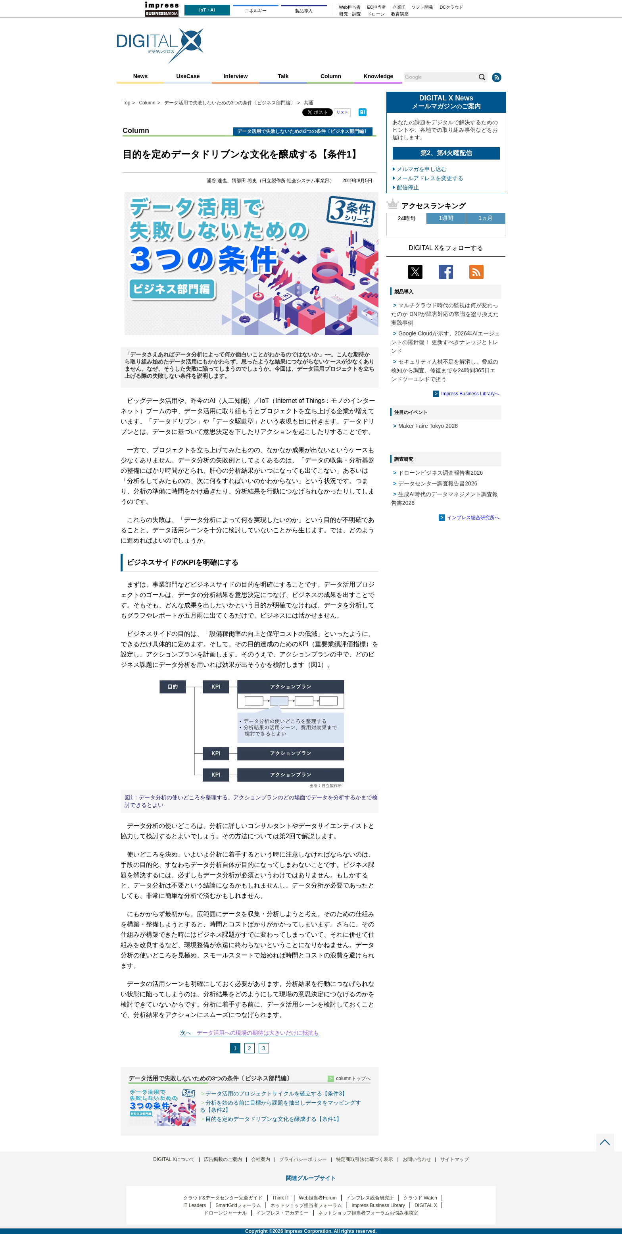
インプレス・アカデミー (282, 1213)
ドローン (376, 14)
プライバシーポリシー (303, 1159)
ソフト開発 (422, 7)
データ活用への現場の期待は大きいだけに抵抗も (258, 1033)
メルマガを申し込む (422, 169)
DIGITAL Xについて (174, 1159)
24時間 (406, 218)
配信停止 (408, 187)
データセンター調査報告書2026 (437, 483)
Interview (236, 76)
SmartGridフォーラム (238, 1205)
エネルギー (256, 10)
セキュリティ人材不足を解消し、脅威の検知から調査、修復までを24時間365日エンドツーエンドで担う (444, 370)
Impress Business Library (378, 1205)
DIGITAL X (426, 1205)
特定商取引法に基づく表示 (364, 1159)
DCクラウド (451, 7)
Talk (283, 76)
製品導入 (304, 10)
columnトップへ (353, 1078)
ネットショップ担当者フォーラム (306, 1205)
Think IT (280, 1198)
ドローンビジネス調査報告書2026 (440, 473)
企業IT (399, 7)
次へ (185, 1033)
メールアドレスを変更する (430, 178)
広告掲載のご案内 (223, 1159)
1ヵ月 (486, 218)
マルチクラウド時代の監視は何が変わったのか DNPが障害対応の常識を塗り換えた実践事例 (445, 314)
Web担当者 (350, 7)
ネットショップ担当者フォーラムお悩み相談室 (368, 1213)
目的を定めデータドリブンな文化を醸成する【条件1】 (273, 1119)
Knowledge (379, 76)
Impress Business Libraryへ (470, 394)
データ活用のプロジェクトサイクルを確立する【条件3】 (276, 1093)
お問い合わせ (417, 1159)
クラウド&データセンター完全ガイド (223, 1198)
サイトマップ (454, 1159)
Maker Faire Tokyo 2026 (428, 426)
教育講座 (400, 14)
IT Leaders (194, 1205)
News (140, 76)
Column (331, 76)
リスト (342, 112)
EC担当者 (376, 7)
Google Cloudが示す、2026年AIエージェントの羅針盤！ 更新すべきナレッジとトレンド (445, 342)
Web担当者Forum (318, 1198)
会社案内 (260, 1159)
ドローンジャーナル (225, 1213)
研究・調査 (350, 14)
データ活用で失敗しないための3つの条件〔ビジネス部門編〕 (210, 1078)
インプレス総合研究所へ (473, 517)
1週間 (446, 218)
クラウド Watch (420, 1198)
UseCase (188, 76)
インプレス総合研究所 (370, 1198)
